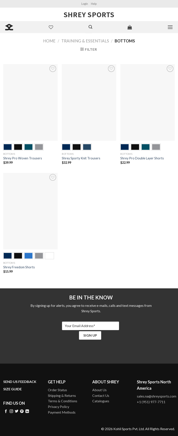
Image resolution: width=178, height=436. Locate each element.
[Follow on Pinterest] (22, 411)
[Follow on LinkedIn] (27, 411)
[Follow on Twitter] (16, 411)
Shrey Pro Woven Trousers (22, 158)
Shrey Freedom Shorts (19, 267)
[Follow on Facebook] (6, 411)
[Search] (90, 27)
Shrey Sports (89, 14)
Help (94, 3)
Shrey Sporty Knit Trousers (81, 158)
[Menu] (170, 27)
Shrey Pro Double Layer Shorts (142, 158)
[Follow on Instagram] (11, 411)
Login (84, 3)
